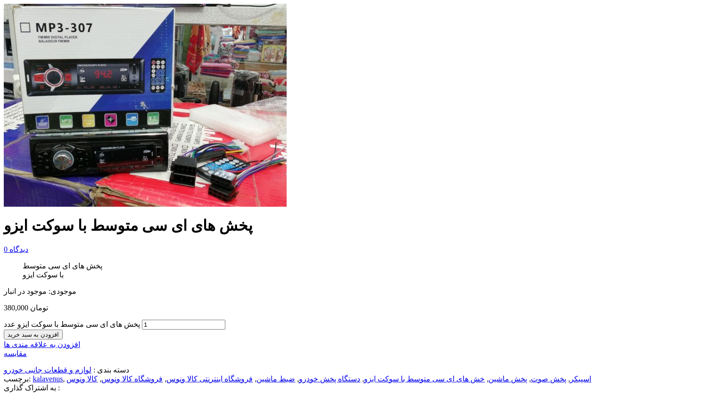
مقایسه (15, 353)
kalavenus (48, 379)
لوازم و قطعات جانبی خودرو (47, 370)
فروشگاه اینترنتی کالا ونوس (209, 379)
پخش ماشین (507, 379)
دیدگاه (16, 249)
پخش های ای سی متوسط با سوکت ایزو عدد (72, 324)
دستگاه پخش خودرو (329, 379)
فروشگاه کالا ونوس (132, 379)
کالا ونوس (82, 379)
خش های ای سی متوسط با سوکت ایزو (424, 379)
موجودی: (62, 291)
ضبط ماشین (275, 379)
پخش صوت (548, 379)
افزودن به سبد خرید (33, 334)
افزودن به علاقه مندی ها (42, 344)
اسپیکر (580, 379)
